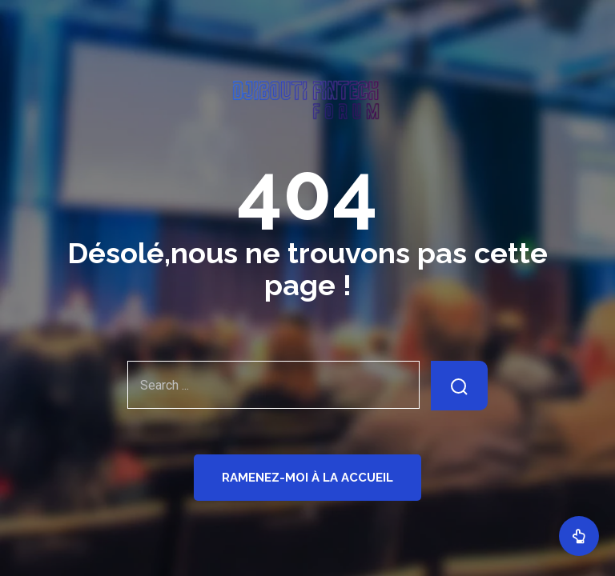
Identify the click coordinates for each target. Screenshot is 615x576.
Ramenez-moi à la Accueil (307, 477)
